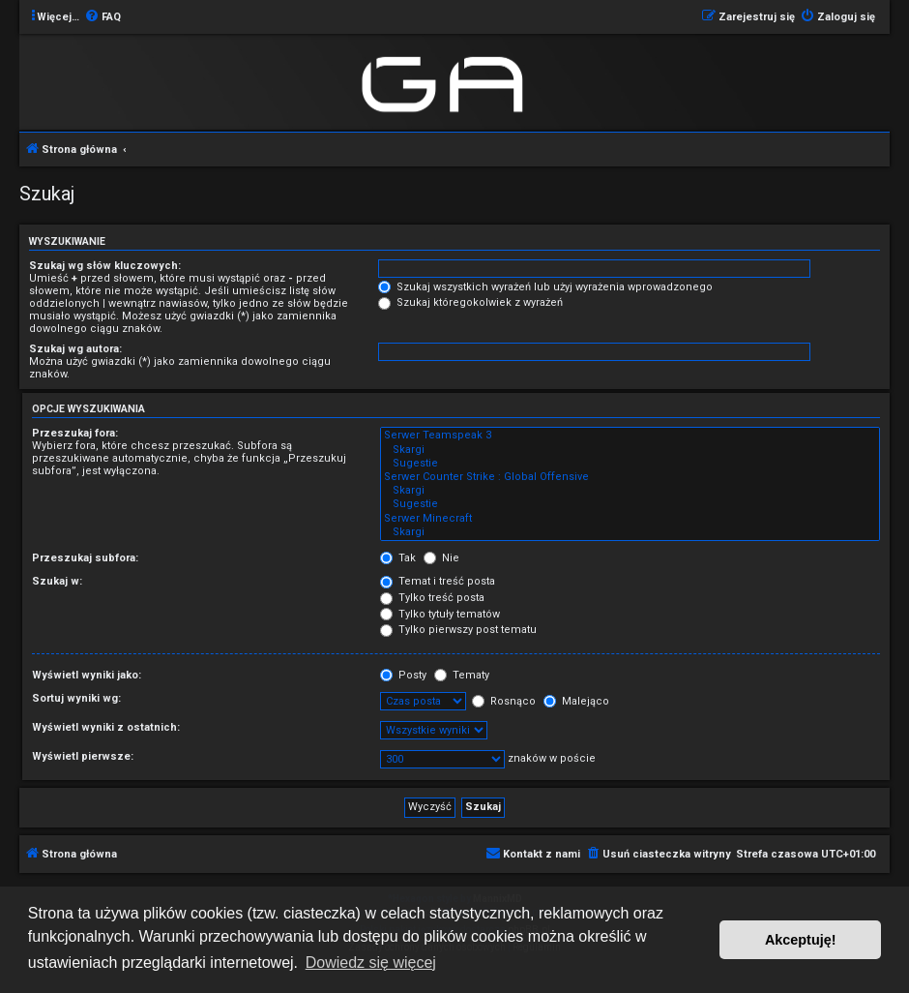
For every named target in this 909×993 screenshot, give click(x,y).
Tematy (461, 675)
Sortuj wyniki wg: (76, 698)
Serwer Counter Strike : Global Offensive (630, 477)
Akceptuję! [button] (800, 940)
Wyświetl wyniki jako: (86, 675)
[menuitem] (102, 17)
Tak (398, 558)
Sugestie (630, 463)
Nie (441, 558)
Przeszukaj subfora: (85, 558)
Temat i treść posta (437, 581)
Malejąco (576, 701)
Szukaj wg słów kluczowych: (105, 265)
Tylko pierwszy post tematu (458, 629)
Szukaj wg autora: (75, 349)
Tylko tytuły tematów (440, 614)
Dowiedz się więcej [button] (371, 962)
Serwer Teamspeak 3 (630, 435)
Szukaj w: (57, 581)
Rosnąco (504, 701)
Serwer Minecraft (630, 519)
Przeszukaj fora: (75, 433)
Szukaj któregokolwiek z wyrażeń (470, 302)
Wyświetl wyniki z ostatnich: (106, 727)
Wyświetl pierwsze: (82, 756)
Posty (403, 675)
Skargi (630, 450)
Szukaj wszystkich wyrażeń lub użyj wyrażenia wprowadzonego (545, 287)
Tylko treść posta (432, 597)
